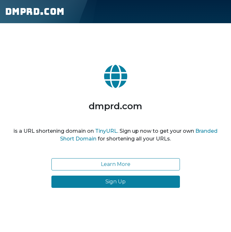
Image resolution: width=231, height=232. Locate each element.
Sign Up (115, 182)
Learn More (115, 164)
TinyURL (106, 131)
